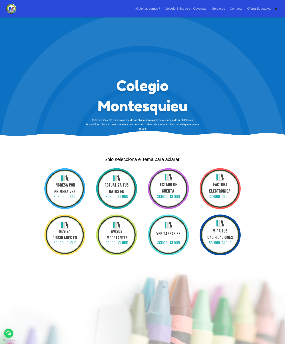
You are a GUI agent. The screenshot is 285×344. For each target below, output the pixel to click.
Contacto (236, 8)
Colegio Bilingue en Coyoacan (186, 8)
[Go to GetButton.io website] (9, 340)
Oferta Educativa (258, 8)
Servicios (218, 8)
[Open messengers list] (8, 333)
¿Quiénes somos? (147, 8)
